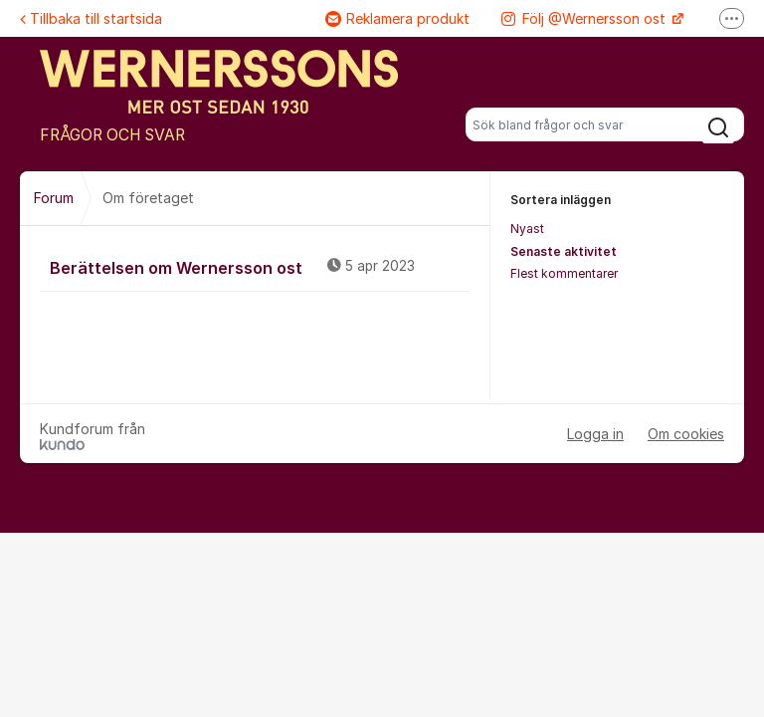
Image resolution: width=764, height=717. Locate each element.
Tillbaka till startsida (91, 18)
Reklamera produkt (397, 18)
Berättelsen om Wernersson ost (260, 267)
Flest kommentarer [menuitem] (564, 273)
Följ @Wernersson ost (585, 18)
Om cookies (686, 433)
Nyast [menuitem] (527, 228)
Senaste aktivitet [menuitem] (563, 251)
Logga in (595, 433)
